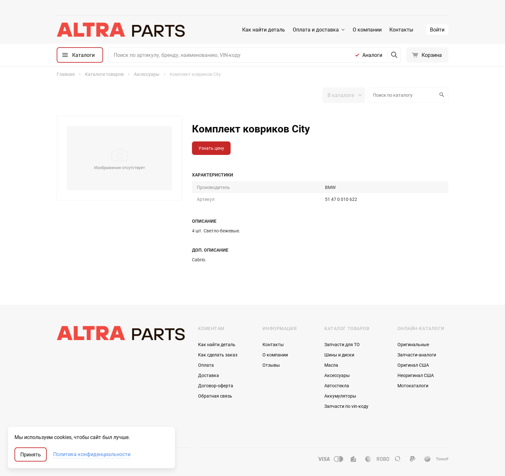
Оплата (206, 365)
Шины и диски (339, 355)
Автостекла (336, 385)
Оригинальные (413, 344)
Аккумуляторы (340, 396)
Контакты (401, 29)
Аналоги (372, 54)
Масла (331, 365)
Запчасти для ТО (342, 344)
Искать (441, 95)
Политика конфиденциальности (91, 454)
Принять (30, 454)
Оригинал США (413, 365)
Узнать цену (211, 148)
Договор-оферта (215, 385)
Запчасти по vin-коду (346, 406)
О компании (367, 29)
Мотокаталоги (412, 385)
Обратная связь (215, 396)
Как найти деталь (263, 29)
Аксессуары (337, 375)
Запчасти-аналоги (416, 355)
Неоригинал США (415, 375)
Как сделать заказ (217, 355)
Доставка (208, 375)
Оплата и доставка (316, 29)
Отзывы (271, 365)
